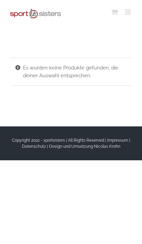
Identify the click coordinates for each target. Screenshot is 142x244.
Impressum (117, 140)
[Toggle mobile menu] (128, 12)
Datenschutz (34, 146)
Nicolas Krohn (107, 146)
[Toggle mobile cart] (114, 12)
